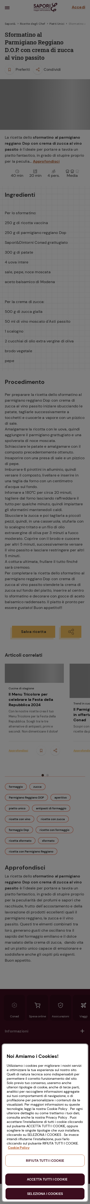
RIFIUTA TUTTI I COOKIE (45, 1160)
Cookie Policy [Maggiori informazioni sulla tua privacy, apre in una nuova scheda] (19, 1147)
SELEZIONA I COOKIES (45, 1194)
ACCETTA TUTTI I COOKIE (47, 1179)
